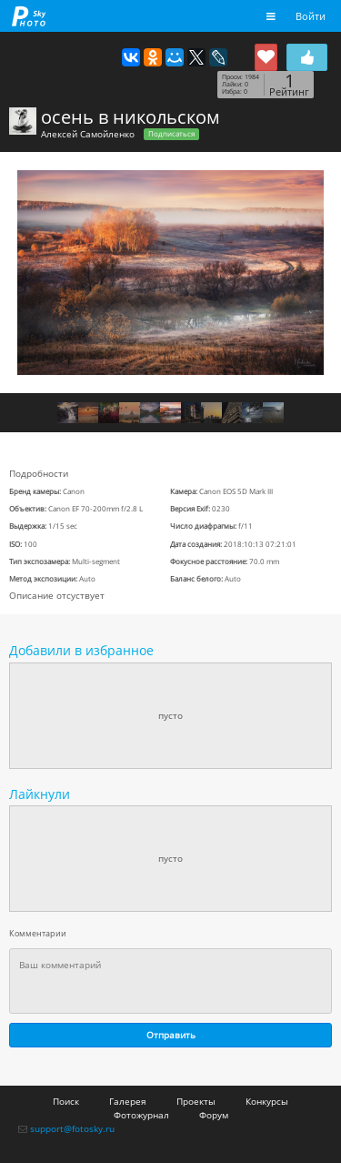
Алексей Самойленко (88, 133)
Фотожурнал (141, 1114)
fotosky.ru (29, 16)
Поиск (66, 1101)
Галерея (127, 1101)
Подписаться (171, 133)
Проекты (196, 1101)
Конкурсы (267, 1101)
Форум (213, 1114)
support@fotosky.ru (72, 1128)
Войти (311, 16)
